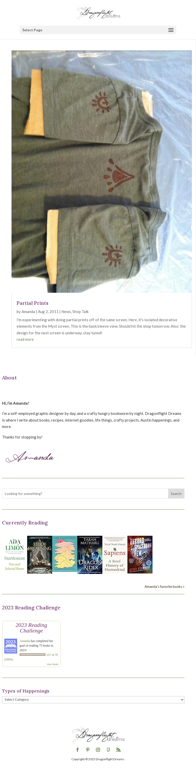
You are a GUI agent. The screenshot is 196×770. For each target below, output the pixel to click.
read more (25, 339)
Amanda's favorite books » (164, 586)
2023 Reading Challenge (31, 628)
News (66, 311)
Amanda (28, 311)
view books (53, 664)
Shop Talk (80, 311)
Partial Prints (32, 303)
